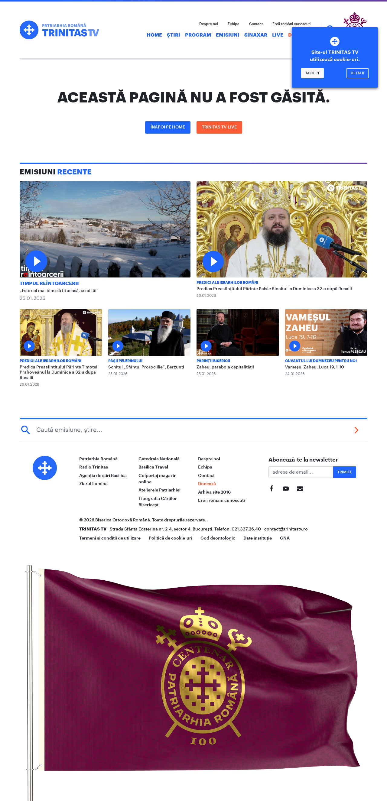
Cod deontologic (217, 538)
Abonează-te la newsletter (303, 459)
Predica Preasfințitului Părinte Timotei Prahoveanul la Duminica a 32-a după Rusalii (58, 372)
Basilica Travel (153, 467)
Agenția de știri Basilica (103, 475)
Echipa (233, 24)
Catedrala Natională (159, 459)
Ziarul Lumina (93, 484)
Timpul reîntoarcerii (49, 283)
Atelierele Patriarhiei (159, 490)
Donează (207, 484)
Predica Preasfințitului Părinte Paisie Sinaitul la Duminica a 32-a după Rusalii (274, 289)
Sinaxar (255, 35)
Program (198, 35)
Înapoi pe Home (168, 127)
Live (277, 35)
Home (154, 35)
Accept (312, 73)
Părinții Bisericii (213, 361)
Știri (173, 35)
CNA (285, 538)
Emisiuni (227, 35)
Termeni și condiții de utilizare (110, 538)
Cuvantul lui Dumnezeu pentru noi (321, 361)
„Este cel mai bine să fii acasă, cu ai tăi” (59, 291)
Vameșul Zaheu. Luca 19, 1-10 (314, 367)
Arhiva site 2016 (214, 492)
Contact (256, 24)
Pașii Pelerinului (125, 361)
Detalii (357, 73)
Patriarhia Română (98, 459)
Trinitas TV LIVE (219, 127)
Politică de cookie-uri (170, 538)
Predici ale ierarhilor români (227, 282)
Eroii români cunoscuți (291, 24)
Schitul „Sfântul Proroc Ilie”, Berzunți (146, 367)
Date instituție (257, 538)
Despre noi (208, 24)
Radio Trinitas (93, 467)
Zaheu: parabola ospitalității (225, 367)
